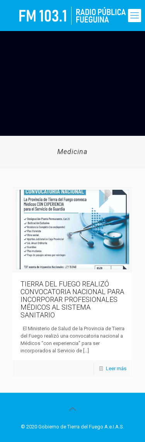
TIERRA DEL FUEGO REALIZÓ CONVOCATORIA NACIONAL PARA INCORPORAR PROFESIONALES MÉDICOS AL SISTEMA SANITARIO (72, 299)
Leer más (116, 368)
